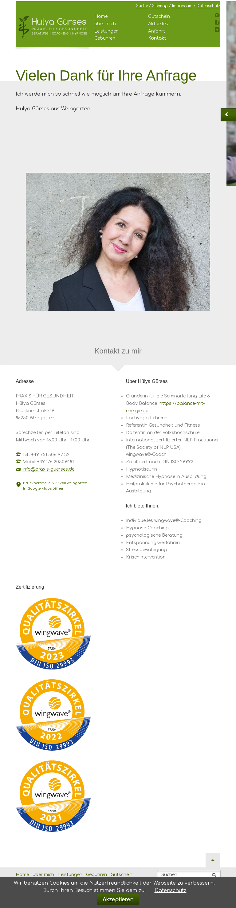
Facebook (218, 23)
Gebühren (104, 38)
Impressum (182, 6)
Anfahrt (156, 31)
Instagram (218, 16)
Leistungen (106, 31)
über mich (105, 24)
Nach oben (213, 860)
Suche (142, 6)
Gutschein (159, 16)
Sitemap (160, 6)
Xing (218, 31)
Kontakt (157, 38)
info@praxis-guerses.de (48, 469)
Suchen (169, 874)
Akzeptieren (118, 899)
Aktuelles (158, 24)
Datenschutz (208, 6)
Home (101, 16)
